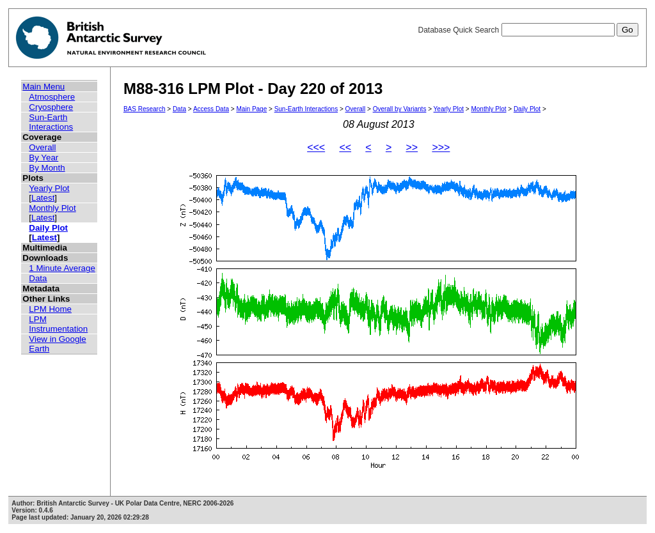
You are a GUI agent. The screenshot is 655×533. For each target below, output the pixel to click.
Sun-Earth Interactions (51, 122)
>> (412, 147)
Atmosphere (52, 97)
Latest (42, 198)
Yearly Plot (49, 188)
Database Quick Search (528, 30)
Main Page (251, 108)
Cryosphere (51, 107)
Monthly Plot (52, 208)
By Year (43, 157)
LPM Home (50, 309)
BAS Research (144, 108)
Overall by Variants (400, 108)
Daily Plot (48, 228)
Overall (42, 147)
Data (38, 278)
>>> (441, 147)
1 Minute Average (62, 268)
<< (345, 147)
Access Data (211, 108)
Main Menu (43, 86)
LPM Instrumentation (58, 324)
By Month (47, 168)
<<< (316, 147)
